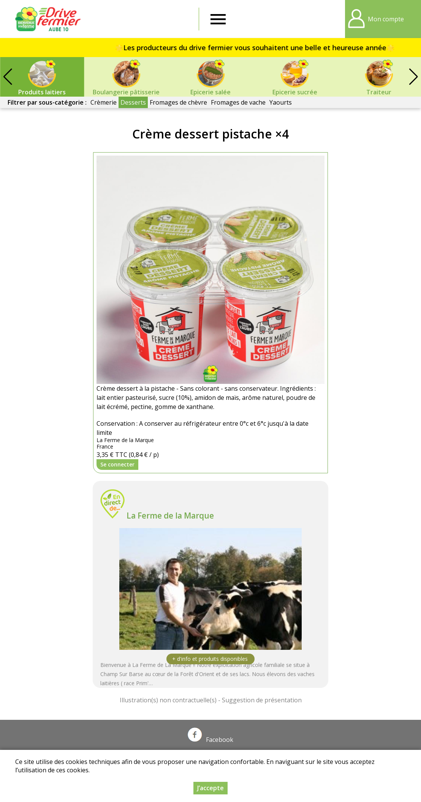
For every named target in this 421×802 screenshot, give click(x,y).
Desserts (133, 102)
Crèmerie (103, 102)
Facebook (210, 739)
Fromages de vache (238, 102)
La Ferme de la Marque (170, 515)
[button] (413, 77)
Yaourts (280, 102)
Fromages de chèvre (178, 102)
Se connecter (117, 464)
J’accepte (210, 788)
